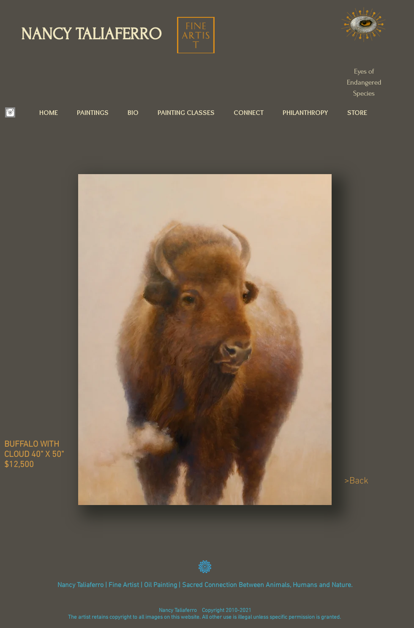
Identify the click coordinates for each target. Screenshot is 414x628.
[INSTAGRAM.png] (10, 112)
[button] (96, 112)
